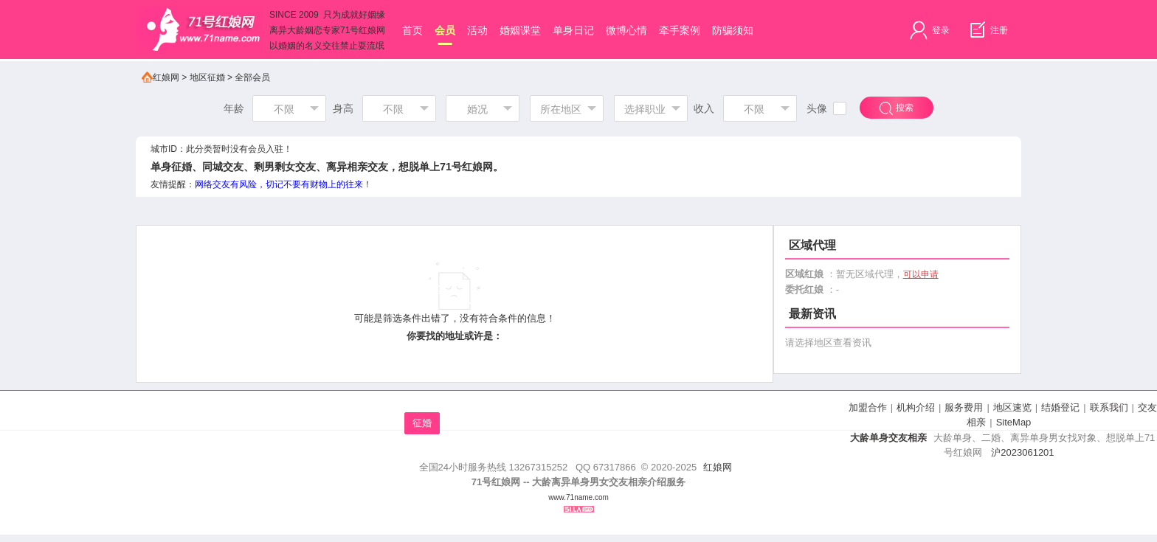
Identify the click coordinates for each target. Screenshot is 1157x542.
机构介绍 (916, 407)
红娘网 (160, 77)
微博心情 (626, 30)
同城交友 (223, 167)
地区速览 (1012, 407)
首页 (412, 30)
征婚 (422, 422)
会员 (445, 34)
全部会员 (252, 77)
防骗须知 (732, 30)
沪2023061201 (1022, 452)
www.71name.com (578, 497)
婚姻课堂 (520, 30)
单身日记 (573, 30)
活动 (477, 30)
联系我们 (1109, 407)
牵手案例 (679, 30)
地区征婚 (207, 77)
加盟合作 (868, 407)
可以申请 (921, 274)
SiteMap (1014, 422)
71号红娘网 (466, 167)
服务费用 (963, 407)
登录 (929, 30)
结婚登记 (1060, 407)
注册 (987, 30)
